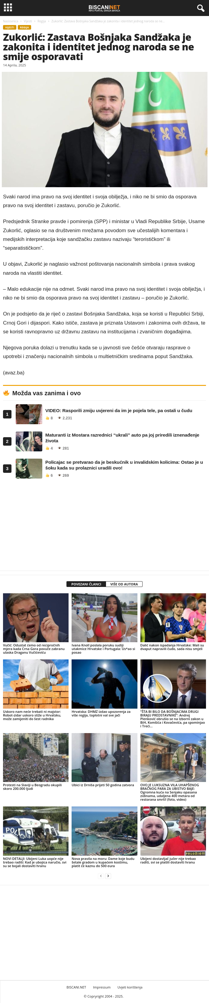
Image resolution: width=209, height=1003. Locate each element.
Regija (41, 21)
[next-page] (108, 876)
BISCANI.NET (76, 987)
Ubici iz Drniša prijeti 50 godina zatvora (103, 785)
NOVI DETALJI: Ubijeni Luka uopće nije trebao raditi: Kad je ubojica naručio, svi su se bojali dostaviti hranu (34, 862)
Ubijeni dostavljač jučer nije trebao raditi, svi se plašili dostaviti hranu (168, 860)
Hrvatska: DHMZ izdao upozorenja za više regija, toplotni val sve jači (101, 713)
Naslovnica (10, 21)
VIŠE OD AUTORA (124, 584)
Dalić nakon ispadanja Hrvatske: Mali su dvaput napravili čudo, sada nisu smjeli (172, 647)
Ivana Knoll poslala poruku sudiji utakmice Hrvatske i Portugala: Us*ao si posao (103, 649)
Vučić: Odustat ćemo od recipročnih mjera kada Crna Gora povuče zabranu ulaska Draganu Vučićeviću (34, 649)
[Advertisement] (104, 526)
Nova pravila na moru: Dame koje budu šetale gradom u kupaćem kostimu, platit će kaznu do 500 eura (103, 862)
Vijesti (28, 21)
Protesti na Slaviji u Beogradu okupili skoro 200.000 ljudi (32, 787)
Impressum (102, 987)
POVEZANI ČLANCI (86, 584)
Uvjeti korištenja (130, 987)
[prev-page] (101, 876)
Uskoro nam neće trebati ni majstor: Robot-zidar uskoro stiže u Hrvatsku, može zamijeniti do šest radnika (32, 715)
